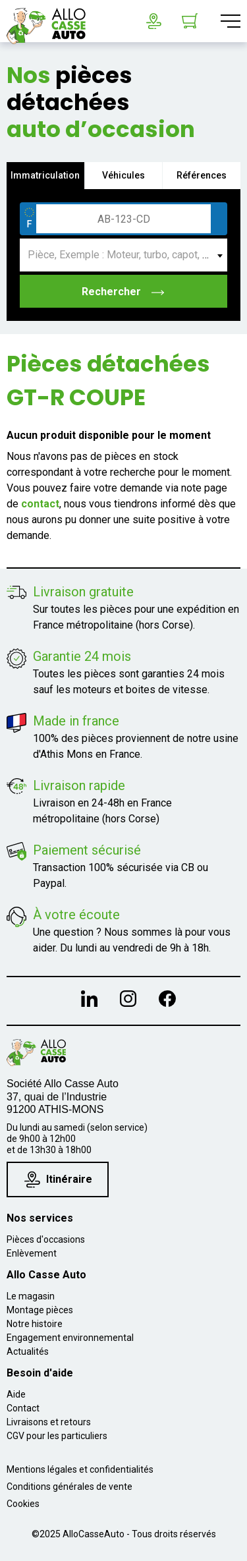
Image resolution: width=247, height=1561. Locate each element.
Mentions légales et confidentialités (80, 1469)
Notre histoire (35, 1324)
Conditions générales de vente (69, 1486)
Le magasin (31, 1296)
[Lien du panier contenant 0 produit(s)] (189, 21)
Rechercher (123, 291)
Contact (23, 1408)
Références (202, 175)
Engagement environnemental (70, 1337)
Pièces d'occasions (46, 1239)
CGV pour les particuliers (57, 1436)
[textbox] (123, 255)
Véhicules (123, 175)
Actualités (28, 1351)
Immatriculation (45, 175)
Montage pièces (40, 1310)
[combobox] (123, 255)
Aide (16, 1394)
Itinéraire (58, 1180)
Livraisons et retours (49, 1422)
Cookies (23, 1503)
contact (40, 503)
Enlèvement (32, 1253)
